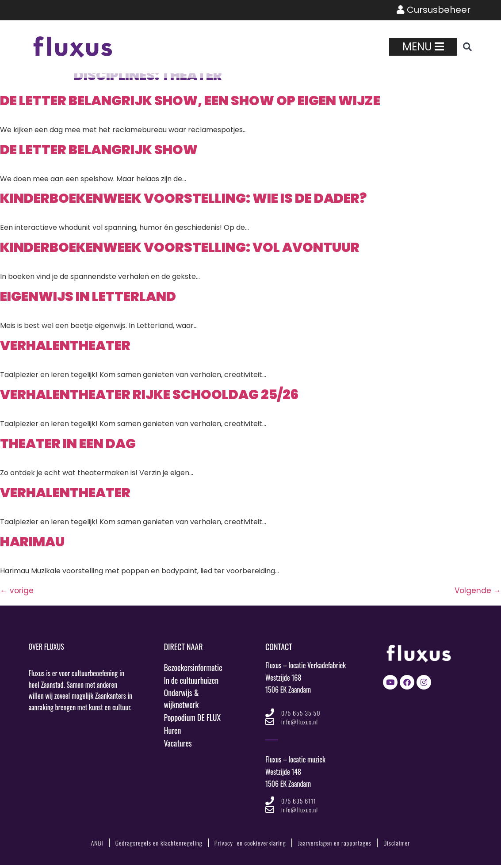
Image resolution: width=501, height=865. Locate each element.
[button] (467, 47)
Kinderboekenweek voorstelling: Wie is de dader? (183, 198)
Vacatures (178, 743)
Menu (423, 46)
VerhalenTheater (65, 345)
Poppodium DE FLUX (192, 718)
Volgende (478, 590)
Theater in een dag (68, 443)
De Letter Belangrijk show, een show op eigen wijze (190, 100)
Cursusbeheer (433, 10)
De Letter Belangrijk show (99, 150)
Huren (172, 730)
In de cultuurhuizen (191, 680)
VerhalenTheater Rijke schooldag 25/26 (149, 394)
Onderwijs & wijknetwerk (181, 699)
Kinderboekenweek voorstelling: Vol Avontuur (179, 247)
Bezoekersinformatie (193, 667)
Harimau (32, 542)
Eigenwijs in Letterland (88, 296)
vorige (17, 590)
